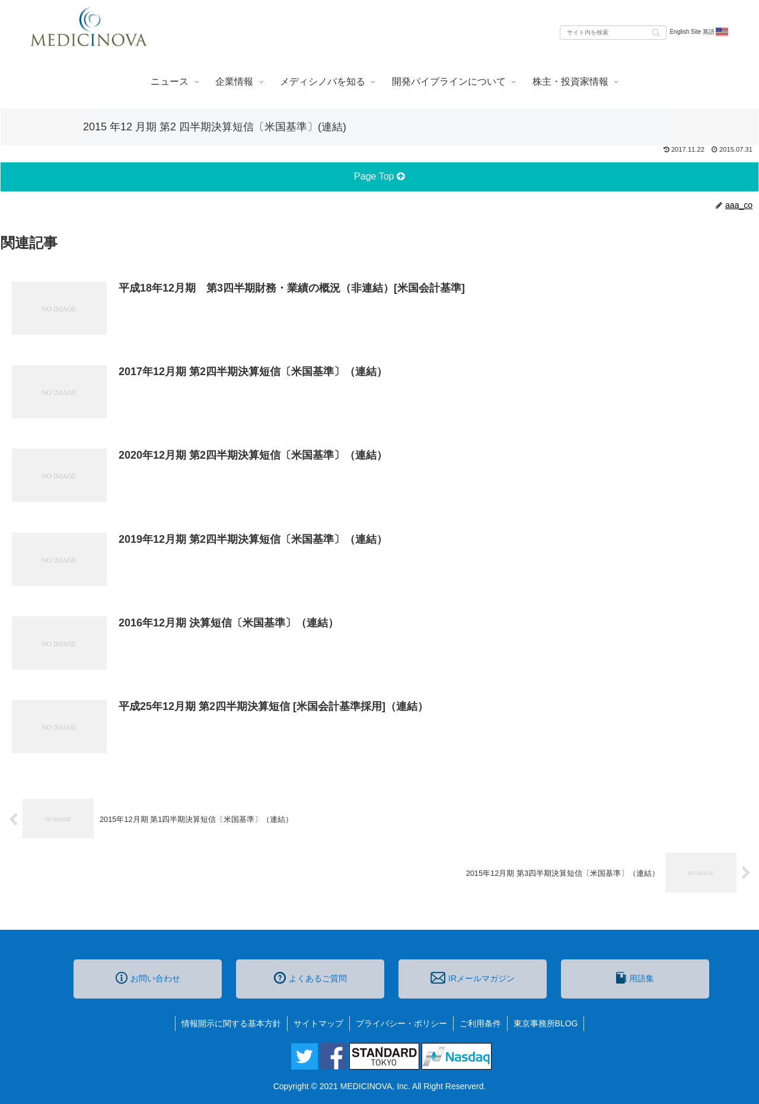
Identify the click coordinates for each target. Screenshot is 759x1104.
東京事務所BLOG (546, 1023)
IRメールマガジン (472, 978)
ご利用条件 (480, 1023)
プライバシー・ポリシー (401, 1023)
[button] (656, 32)
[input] (613, 32)
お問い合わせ (148, 978)
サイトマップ (318, 1023)
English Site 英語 (699, 32)
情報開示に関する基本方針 (231, 1023)
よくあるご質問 (310, 978)
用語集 (635, 978)
